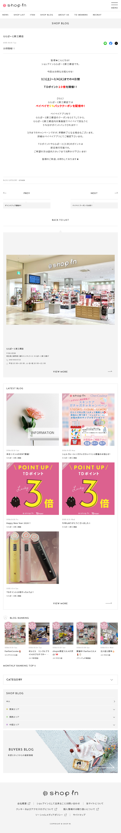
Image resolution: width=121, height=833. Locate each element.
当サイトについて (95, 803)
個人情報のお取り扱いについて (79, 809)
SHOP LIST (19, 15)
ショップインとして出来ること (51, 803)
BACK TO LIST (60, 220)
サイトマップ (79, 814)
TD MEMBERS (81, 15)
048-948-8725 (15, 359)
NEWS (5, 15)
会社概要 (22, 803)
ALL (8, 701)
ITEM (32, 15)
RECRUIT (97, 15)
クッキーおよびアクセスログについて (35, 809)
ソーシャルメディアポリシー (49, 814)
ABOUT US (63, 15)
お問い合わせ (73, 803)
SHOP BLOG (46, 15)
